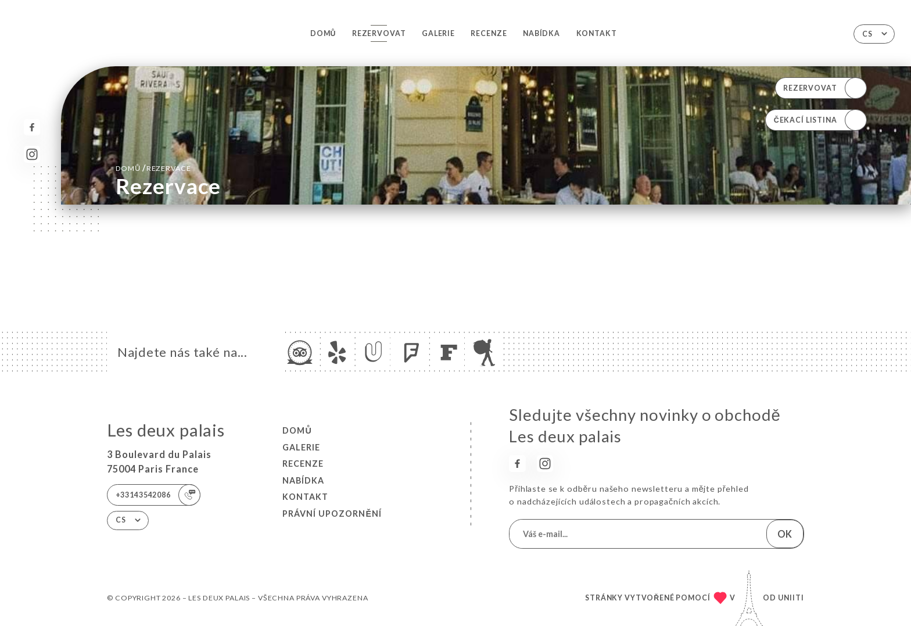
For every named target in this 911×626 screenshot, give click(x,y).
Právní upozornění (332, 513)
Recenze (489, 33)
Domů (323, 33)
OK (784, 533)
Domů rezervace (153, 168)
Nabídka (541, 33)
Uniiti (791, 597)
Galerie (438, 33)
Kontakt (596, 33)
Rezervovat (379, 33)
